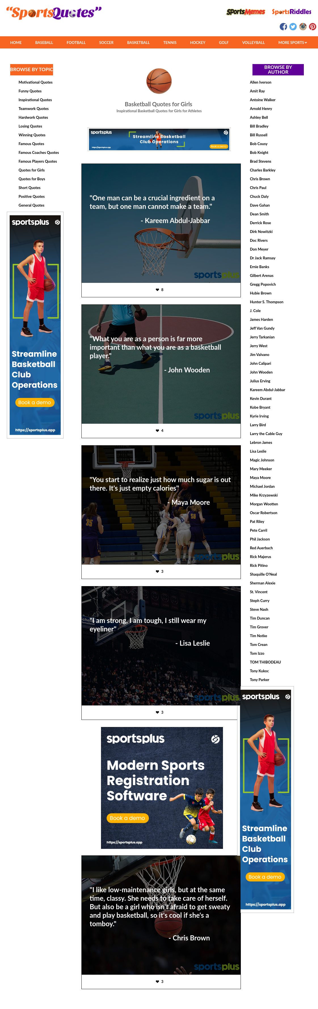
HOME (16, 42)
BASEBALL (44, 42)
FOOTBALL (76, 42)
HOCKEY (197, 42)
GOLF (224, 42)
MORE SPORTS (292, 42)
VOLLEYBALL (253, 42)
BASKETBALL (138, 42)
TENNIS (169, 42)
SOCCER (106, 42)
